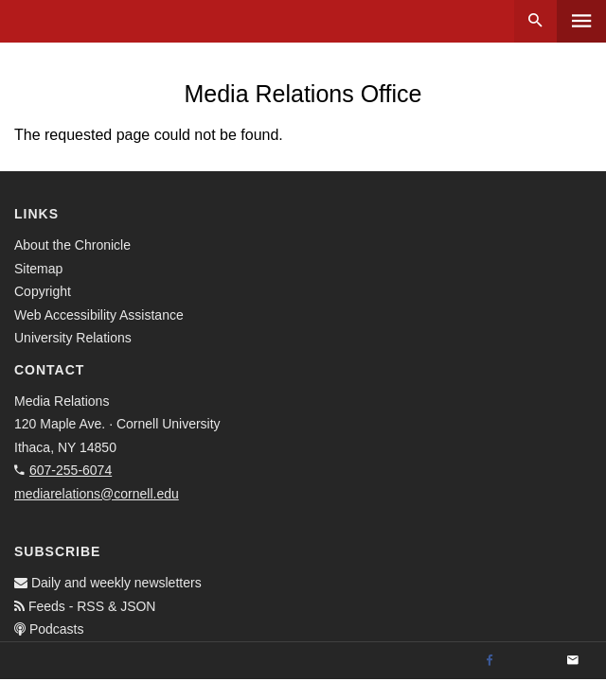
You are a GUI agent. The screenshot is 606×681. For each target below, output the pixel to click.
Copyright (42, 291)
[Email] (573, 661)
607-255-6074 (70, 470)
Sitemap (38, 268)
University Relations (73, 337)
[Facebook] (489, 661)
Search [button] (535, 21)
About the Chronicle (72, 245)
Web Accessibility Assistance (99, 315)
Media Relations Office (302, 93)
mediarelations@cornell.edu (96, 493)
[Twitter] (531, 661)
